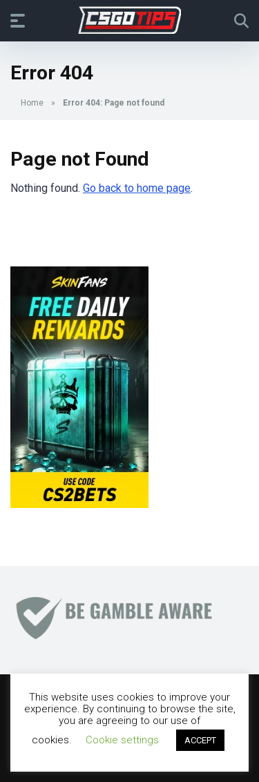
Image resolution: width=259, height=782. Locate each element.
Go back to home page (137, 188)
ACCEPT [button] (200, 740)
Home (32, 103)
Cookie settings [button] (122, 740)
